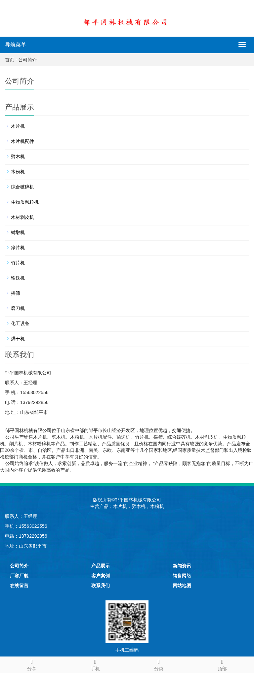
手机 (95, 664)
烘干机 (18, 338)
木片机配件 (22, 141)
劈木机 (18, 156)
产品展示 (100, 565)
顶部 (222, 664)
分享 (32, 664)
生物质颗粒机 (25, 202)
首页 (9, 59)
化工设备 (20, 323)
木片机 (18, 126)
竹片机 (18, 262)
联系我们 (100, 585)
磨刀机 (18, 308)
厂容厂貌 (19, 575)
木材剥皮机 (22, 217)
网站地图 (182, 585)
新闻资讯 (182, 565)
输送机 (18, 278)
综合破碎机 (22, 186)
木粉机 (18, 171)
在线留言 (19, 585)
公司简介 (19, 565)
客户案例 (100, 575)
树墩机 (18, 232)
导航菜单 (15, 45)
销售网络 (182, 575)
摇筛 (15, 293)
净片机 (18, 247)
